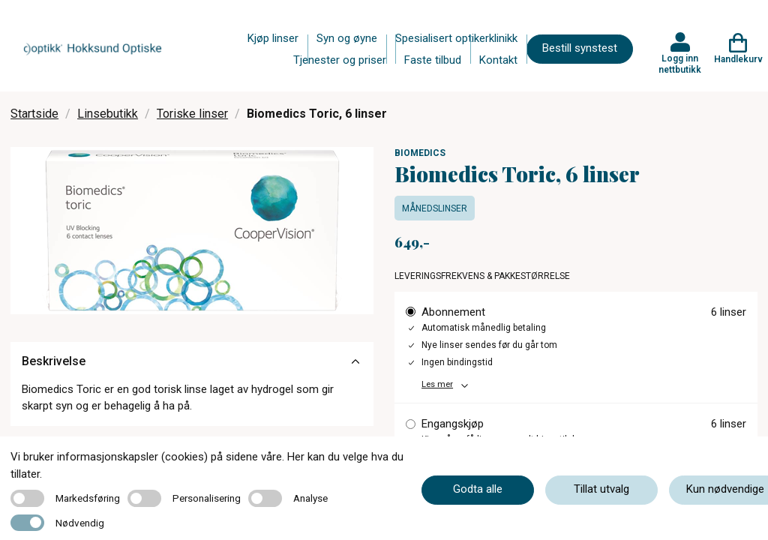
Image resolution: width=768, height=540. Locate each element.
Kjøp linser (273, 38)
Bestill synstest (579, 48)
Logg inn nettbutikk (679, 63)
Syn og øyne (346, 38)
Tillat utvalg (601, 489)
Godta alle (477, 489)
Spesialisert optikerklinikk (456, 38)
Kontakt (498, 60)
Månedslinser (434, 208)
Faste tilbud (432, 60)
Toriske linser (192, 113)
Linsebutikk (107, 113)
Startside (34, 113)
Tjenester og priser (339, 60)
